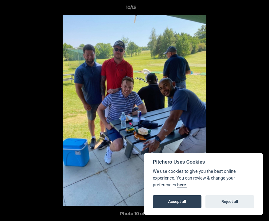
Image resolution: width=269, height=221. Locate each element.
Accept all (177, 201)
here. (182, 185)
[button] (243, 9)
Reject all (229, 201)
